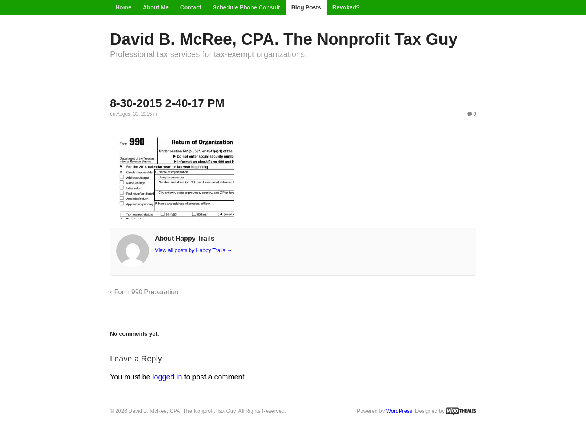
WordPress (399, 411)
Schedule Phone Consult (246, 7)
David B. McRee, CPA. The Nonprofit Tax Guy (283, 39)
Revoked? (346, 7)
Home (123, 7)
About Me (156, 7)
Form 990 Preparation (144, 292)
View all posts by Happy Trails (193, 250)
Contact (190, 7)
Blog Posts (306, 7)
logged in (167, 377)
